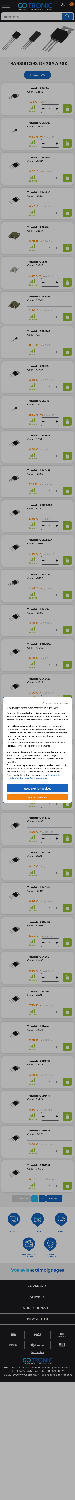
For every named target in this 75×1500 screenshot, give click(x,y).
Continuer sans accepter (55, 703)
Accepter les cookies (37, 788)
